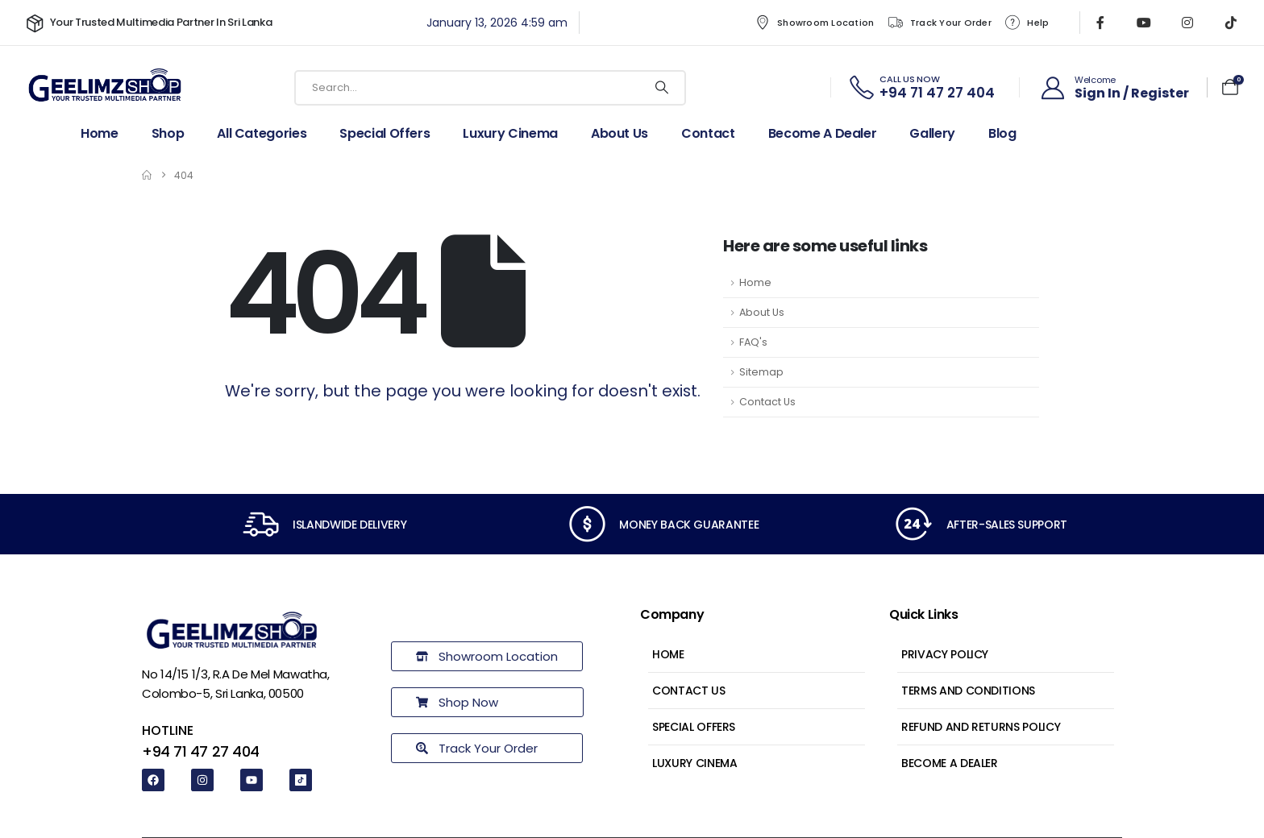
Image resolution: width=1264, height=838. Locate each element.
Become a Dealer (949, 763)
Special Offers (384, 134)
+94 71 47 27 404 (201, 751)
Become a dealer (822, 134)
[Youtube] (1144, 22)
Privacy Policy (944, 654)
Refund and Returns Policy (980, 727)
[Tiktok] (1231, 22)
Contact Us (767, 402)
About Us (619, 134)
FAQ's (753, 342)
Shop (168, 134)
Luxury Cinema (510, 134)
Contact (708, 134)
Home (99, 134)
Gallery (932, 134)
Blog (1002, 134)
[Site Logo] (104, 87)
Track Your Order (939, 22)
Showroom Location (814, 22)
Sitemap (761, 372)
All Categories (261, 134)
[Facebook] (1100, 22)
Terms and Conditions (968, 690)
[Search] (661, 88)
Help (1026, 22)
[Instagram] (1187, 22)
